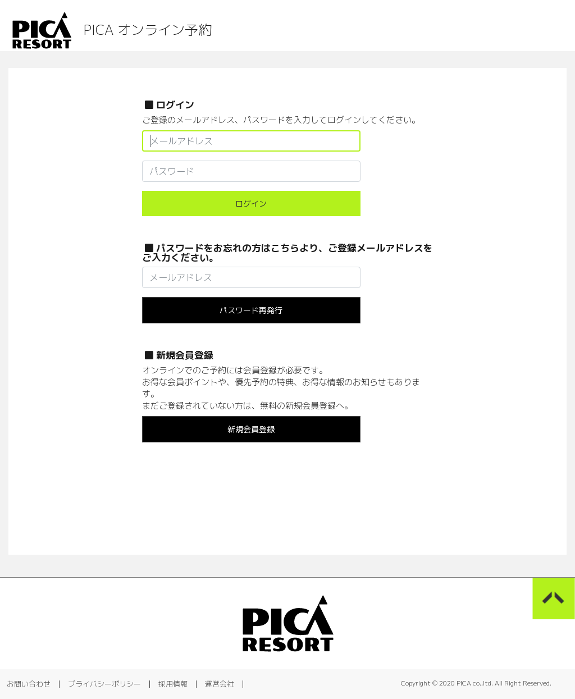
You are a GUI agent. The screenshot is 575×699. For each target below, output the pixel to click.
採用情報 (173, 684)
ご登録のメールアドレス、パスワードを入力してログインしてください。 (281, 120)
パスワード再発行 (251, 310)
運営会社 (219, 684)
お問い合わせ (29, 684)
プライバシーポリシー (104, 684)
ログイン (251, 203)
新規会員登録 (251, 429)
